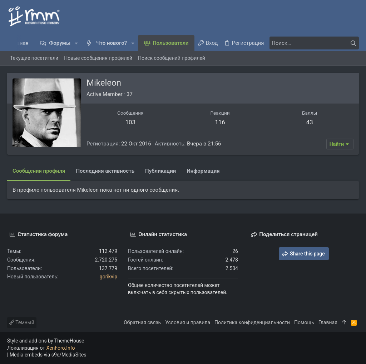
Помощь (304, 322)
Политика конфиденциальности (252, 322)
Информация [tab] (203, 171)
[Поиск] (314, 43)
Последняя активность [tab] (105, 171)
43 (309, 122)
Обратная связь (142, 322)
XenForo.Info (60, 348)
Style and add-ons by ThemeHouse (45, 341)
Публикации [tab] (160, 171)
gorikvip (108, 276)
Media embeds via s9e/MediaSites (48, 355)
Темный (21, 322)
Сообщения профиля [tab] (39, 171)
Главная (327, 322)
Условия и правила (187, 322)
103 (130, 122)
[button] (76, 43)
